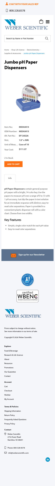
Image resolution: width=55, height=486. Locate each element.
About (6, 359)
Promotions (8, 367)
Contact (7, 376)
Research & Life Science (13, 355)
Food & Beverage (11, 351)
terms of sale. (32, 331)
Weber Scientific (11, 29)
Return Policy (9, 415)
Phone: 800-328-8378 (16, 448)
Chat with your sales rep (21, 4)
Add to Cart (13, 164)
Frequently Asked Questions (15, 419)
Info (10, 178)
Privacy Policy (9, 423)
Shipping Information (12, 411)
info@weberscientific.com (18, 453)
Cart (6, 386)
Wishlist (7, 395)
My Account (9, 399)
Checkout (8, 390)
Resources (8, 363)
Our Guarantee (10, 372)
